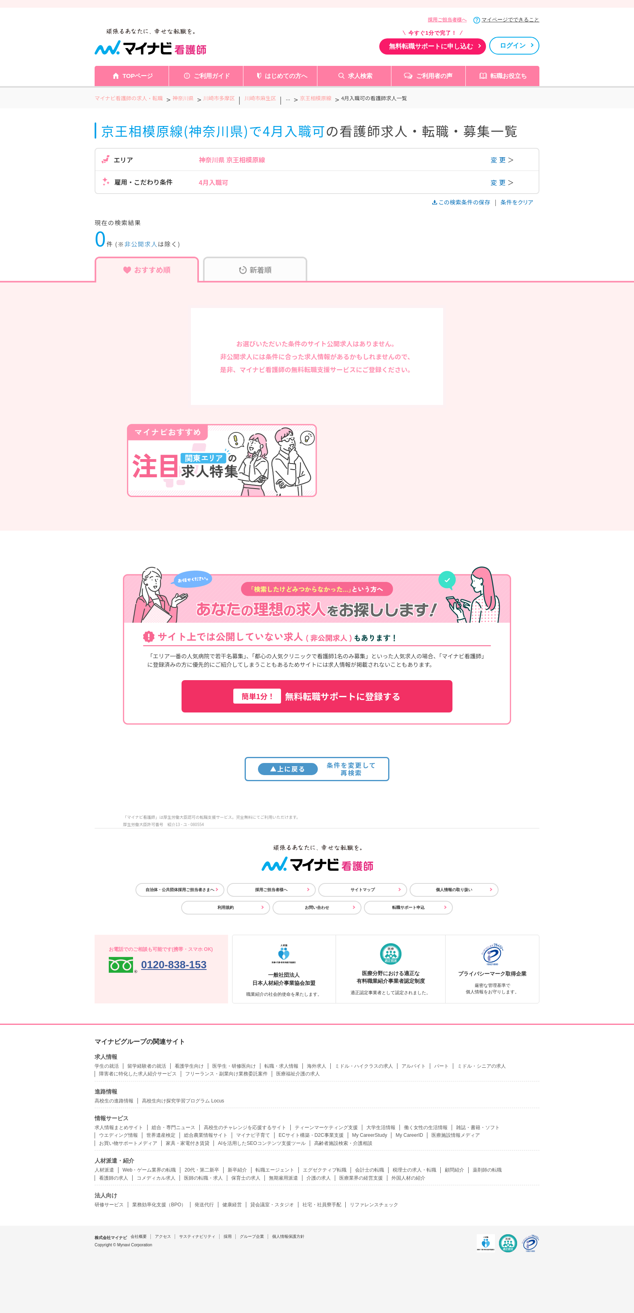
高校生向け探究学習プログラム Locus (183, 1101)
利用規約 (226, 907)
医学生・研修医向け (234, 1066)
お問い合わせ (317, 907)
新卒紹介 (237, 1170)
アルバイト (414, 1066)
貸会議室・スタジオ (272, 1205)
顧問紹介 (454, 1170)
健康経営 (232, 1205)
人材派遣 (104, 1170)
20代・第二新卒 (201, 1170)
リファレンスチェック (374, 1205)
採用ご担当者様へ (447, 20)
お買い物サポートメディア (128, 1143)
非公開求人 (141, 244)
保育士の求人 (245, 1178)
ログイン (513, 45)
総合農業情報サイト (206, 1135)
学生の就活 (107, 1066)
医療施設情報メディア (455, 1135)
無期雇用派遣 (283, 1178)
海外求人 (316, 1066)
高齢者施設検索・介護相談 (343, 1143)
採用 (228, 1236)
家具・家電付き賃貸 (187, 1143)
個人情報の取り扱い (454, 889)
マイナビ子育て (253, 1135)
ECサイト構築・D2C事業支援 (311, 1135)
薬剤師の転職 (487, 1170)
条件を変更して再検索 (317, 769)
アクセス (163, 1236)
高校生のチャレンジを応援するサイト (245, 1127)
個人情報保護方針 (288, 1236)
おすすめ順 (147, 269)
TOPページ (138, 75)
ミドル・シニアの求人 (481, 1066)
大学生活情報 (380, 1127)
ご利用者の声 (434, 75)
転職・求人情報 (281, 1066)
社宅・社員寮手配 (321, 1205)
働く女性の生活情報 (426, 1127)
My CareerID (409, 1135)
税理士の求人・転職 (414, 1170)
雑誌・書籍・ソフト (478, 1127)
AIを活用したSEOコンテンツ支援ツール (262, 1143)
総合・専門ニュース (173, 1127)
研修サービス (109, 1205)
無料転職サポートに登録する (317, 696)
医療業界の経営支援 (361, 1178)
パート (441, 1066)
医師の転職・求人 (203, 1178)
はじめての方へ (286, 75)
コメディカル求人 (156, 1178)
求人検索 (360, 75)
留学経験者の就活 (146, 1066)
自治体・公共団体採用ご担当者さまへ (180, 889)
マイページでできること (510, 20)
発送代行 (204, 1205)
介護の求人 (318, 1178)
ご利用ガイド (212, 75)
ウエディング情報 (118, 1135)
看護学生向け (189, 1066)
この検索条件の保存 (462, 202)
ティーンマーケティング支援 (326, 1127)
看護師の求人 (113, 1178)
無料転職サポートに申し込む (431, 46)
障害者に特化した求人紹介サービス (138, 1074)
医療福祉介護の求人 (298, 1074)
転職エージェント (275, 1170)
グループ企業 (252, 1236)
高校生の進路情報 (114, 1101)
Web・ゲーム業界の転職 (149, 1170)
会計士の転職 (369, 1170)
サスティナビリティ (197, 1236)
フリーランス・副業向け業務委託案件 (226, 1074)
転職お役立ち (508, 75)
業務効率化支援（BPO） (159, 1205)
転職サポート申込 (408, 907)
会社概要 (139, 1236)
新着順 (255, 269)
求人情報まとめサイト (119, 1127)
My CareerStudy (369, 1135)
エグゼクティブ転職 (325, 1170)
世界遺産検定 (160, 1135)
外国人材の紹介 (408, 1178)
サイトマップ (363, 889)
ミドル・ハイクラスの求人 (364, 1066)
